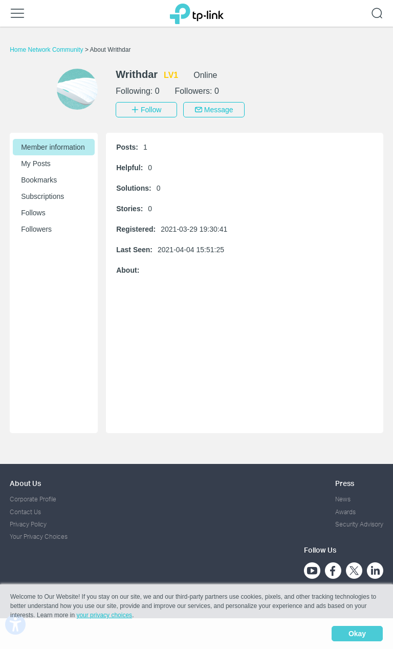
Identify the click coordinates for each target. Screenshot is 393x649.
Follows (33, 213)
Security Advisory (359, 524)
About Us (25, 483)
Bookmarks (39, 180)
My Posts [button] (36, 163)
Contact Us (25, 512)
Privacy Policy (28, 524)
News (343, 499)
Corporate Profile (33, 499)
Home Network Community (47, 49)
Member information (53, 147)
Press (344, 483)
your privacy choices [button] (104, 615)
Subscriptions (42, 196)
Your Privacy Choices (39, 536)
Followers (36, 229)
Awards (345, 512)
